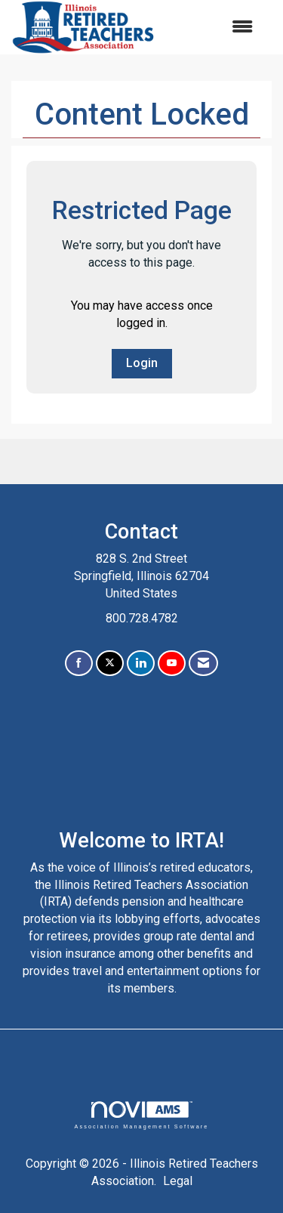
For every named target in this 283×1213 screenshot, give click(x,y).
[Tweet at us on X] (110, 663)
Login (142, 363)
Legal (177, 1181)
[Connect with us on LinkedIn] (141, 663)
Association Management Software (141, 1115)
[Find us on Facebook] (79, 663)
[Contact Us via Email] (203, 663)
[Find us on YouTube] (172, 663)
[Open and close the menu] (211, 27)
